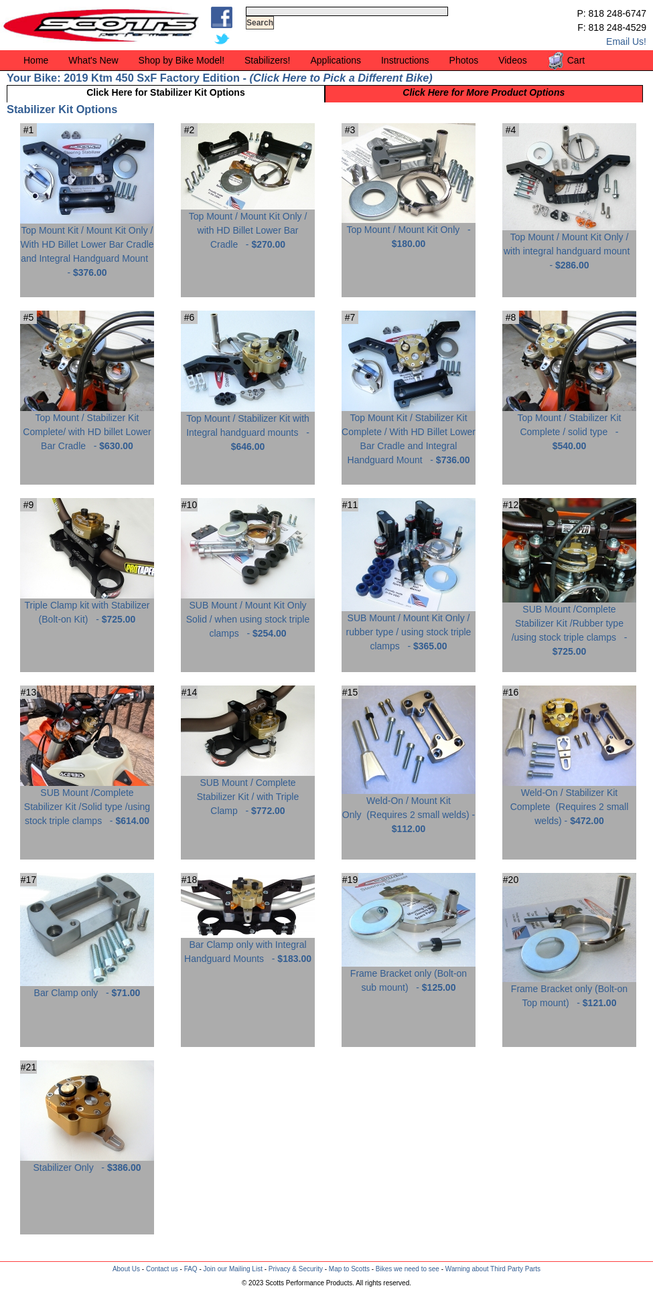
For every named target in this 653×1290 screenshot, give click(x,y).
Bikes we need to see (407, 1269)
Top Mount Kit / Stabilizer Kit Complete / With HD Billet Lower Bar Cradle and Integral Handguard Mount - (409, 433)
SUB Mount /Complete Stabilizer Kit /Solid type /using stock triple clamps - (87, 801)
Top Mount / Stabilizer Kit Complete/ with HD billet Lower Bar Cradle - (87, 426)
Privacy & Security (296, 1269)
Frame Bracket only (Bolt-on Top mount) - (569, 990)
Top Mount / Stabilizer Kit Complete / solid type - (569, 426)
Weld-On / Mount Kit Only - (409, 809)
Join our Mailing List (233, 1269)
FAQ (191, 1269)
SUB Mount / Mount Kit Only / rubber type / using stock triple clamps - (409, 626)
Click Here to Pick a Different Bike (341, 78)
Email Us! (626, 41)
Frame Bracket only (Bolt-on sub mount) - (409, 975)
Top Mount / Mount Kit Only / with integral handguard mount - (569, 246)
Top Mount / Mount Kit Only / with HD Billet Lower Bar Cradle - (248, 225)
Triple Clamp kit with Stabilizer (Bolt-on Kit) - (87, 607)
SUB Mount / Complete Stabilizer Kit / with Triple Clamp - (248, 791)
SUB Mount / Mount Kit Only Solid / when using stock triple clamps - (248, 614)
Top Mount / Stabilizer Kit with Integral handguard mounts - (248, 427)
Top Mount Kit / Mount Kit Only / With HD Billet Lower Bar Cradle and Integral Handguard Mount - (87, 246)
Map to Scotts (349, 1269)
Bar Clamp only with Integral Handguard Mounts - (248, 946)
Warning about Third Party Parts (492, 1269)
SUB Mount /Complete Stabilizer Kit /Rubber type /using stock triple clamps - (569, 625)
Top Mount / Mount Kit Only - (409, 231)
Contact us (162, 1269)
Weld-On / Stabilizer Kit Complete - (569, 801)
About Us (126, 1269)
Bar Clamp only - (87, 987)
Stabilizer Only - (87, 1162)
